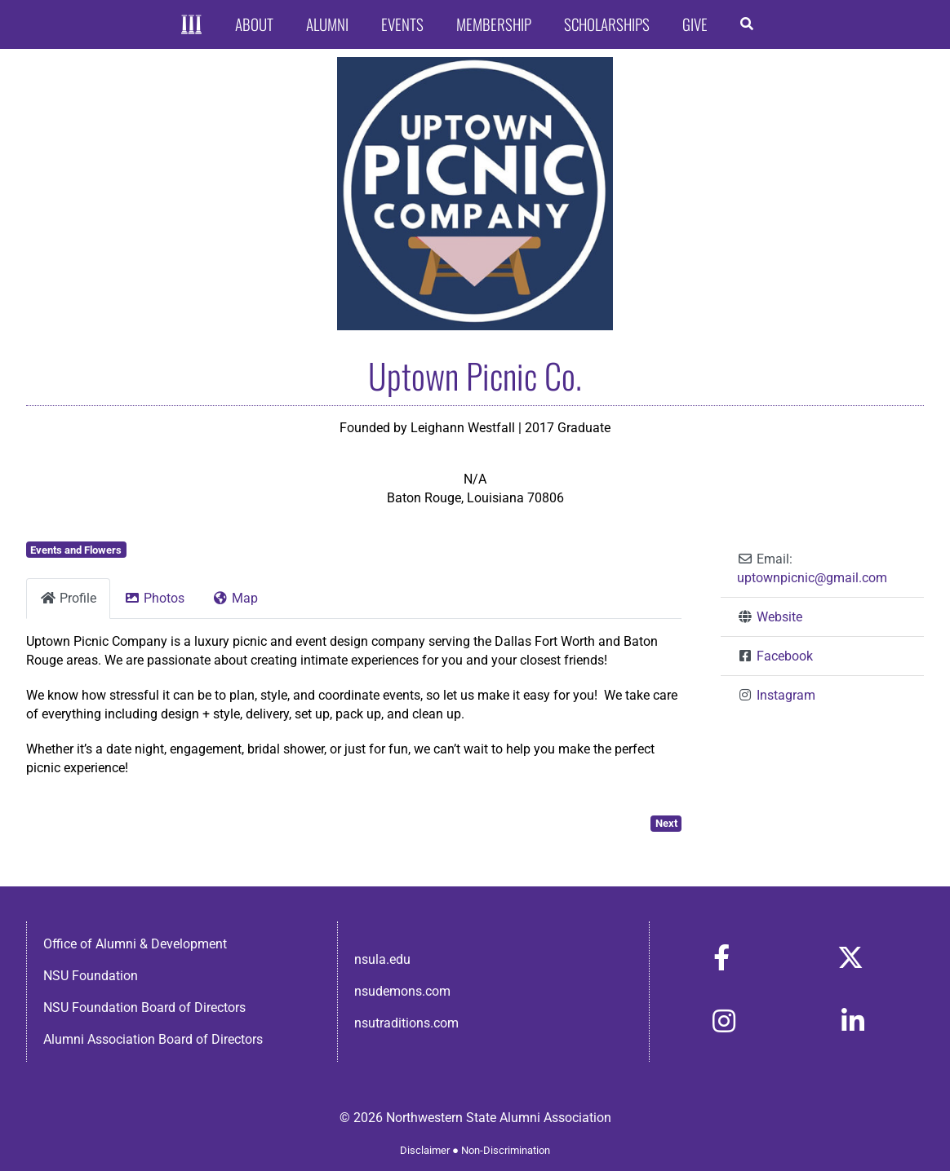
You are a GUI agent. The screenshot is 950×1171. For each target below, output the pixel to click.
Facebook (785, 656)
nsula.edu (382, 959)
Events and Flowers (76, 550)
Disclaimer (425, 1150)
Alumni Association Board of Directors (153, 1039)
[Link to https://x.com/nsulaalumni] (850, 957)
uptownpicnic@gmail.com (812, 578)
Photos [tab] (154, 598)
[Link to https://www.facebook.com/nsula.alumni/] (721, 957)
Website (779, 617)
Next (666, 823)
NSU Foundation (90, 975)
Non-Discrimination (505, 1150)
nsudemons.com (402, 991)
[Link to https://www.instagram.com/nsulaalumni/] (723, 1021)
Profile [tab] (68, 598)
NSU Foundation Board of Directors (144, 1007)
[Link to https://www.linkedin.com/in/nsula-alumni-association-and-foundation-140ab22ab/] (852, 1021)
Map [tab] (235, 598)
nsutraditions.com (406, 1023)
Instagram (786, 695)
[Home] (191, 25)
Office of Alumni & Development (135, 944)
